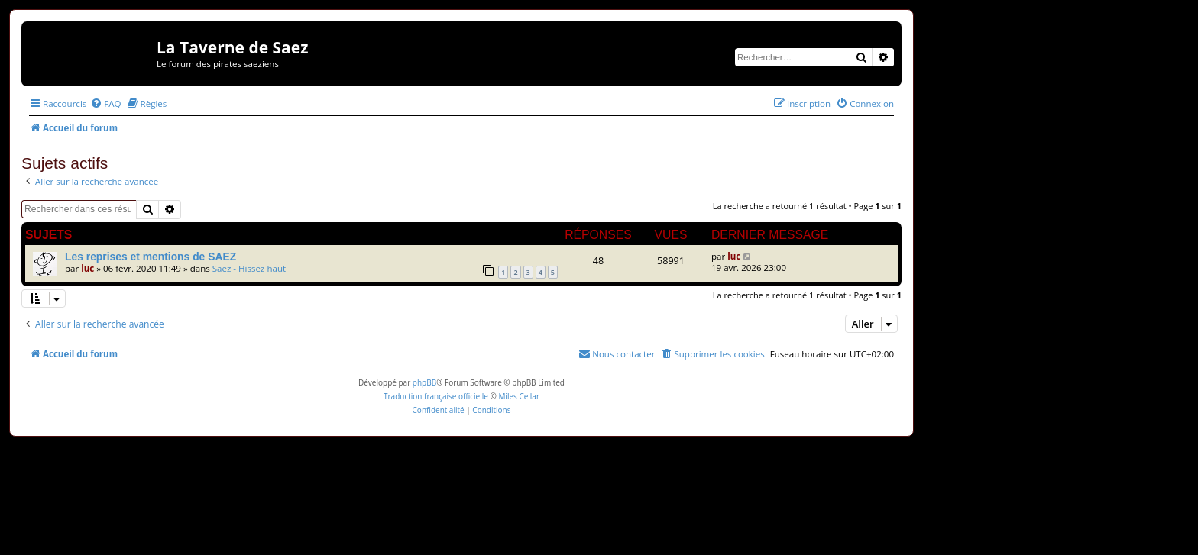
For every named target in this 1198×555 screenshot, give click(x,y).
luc (87, 268)
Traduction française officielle (436, 396)
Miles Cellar (518, 396)
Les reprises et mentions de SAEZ (150, 256)
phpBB (424, 382)
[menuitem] (105, 103)
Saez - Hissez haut (249, 268)
